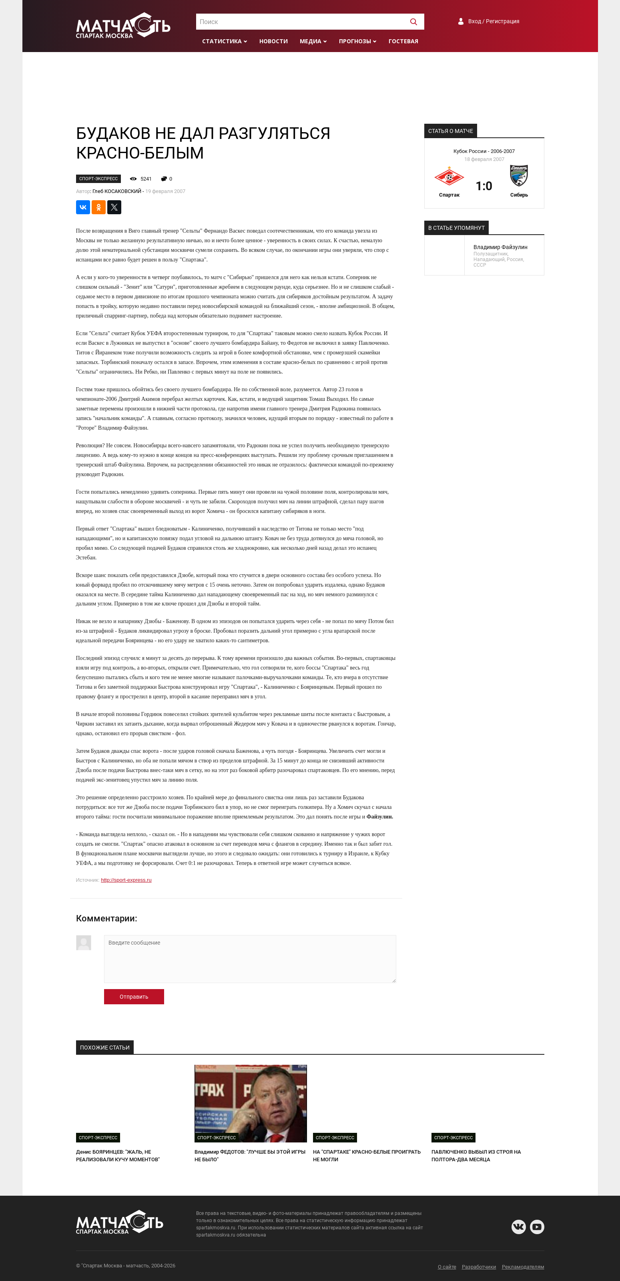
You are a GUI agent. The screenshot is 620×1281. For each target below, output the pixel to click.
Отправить (134, 996)
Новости (273, 41)
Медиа (310, 41)
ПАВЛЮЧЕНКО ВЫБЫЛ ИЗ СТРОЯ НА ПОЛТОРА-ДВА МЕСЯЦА (476, 1155)
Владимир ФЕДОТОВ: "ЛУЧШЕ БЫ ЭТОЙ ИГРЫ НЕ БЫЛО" (250, 1155)
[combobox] (310, 22)
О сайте (447, 1267)
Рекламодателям (523, 1267)
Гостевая (403, 41)
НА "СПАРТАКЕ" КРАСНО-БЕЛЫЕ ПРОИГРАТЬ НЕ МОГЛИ (367, 1155)
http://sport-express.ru (126, 880)
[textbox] (310, 22)
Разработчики (479, 1267)
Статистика (222, 41)
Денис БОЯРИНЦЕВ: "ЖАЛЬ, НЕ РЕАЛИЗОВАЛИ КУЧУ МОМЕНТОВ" (118, 1155)
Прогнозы (355, 41)
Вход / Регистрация (494, 21)
